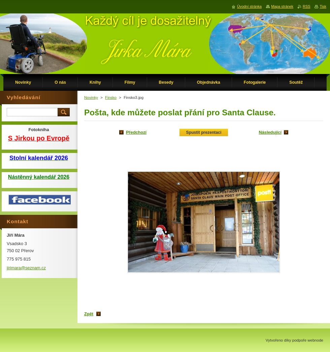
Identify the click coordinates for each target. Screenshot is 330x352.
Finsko (111, 97)
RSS (306, 6)
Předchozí (136, 132)
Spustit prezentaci (204, 132)
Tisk (323, 6)
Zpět (88, 313)
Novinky (91, 97)
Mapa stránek (282, 6)
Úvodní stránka (249, 6)
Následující (270, 132)
